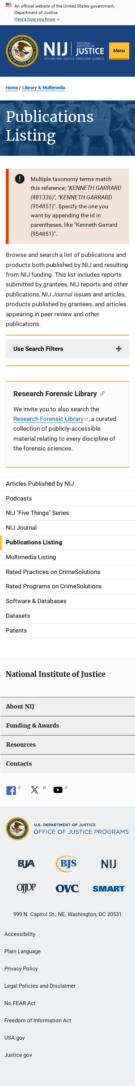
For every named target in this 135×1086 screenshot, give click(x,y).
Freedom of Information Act (37, 1020)
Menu (119, 50)
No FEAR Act (20, 1003)
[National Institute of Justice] (109, 860)
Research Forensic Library (51, 418)
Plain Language (22, 951)
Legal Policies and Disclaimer (40, 986)
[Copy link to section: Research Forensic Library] (100, 393)
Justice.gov (18, 1055)
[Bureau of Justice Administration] (26, 860)
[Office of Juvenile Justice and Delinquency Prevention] (26, 890)
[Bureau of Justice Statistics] (67, 868)
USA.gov (14, 1038)
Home (12, 87)
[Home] (74, 51)
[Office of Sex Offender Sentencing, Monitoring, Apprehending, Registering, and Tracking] (109, 886)
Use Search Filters (38, 348)
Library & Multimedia (43, 87)
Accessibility (19, 934)
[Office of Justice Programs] (22, 51)
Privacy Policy (21, 968)
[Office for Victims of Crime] (67, 888)
